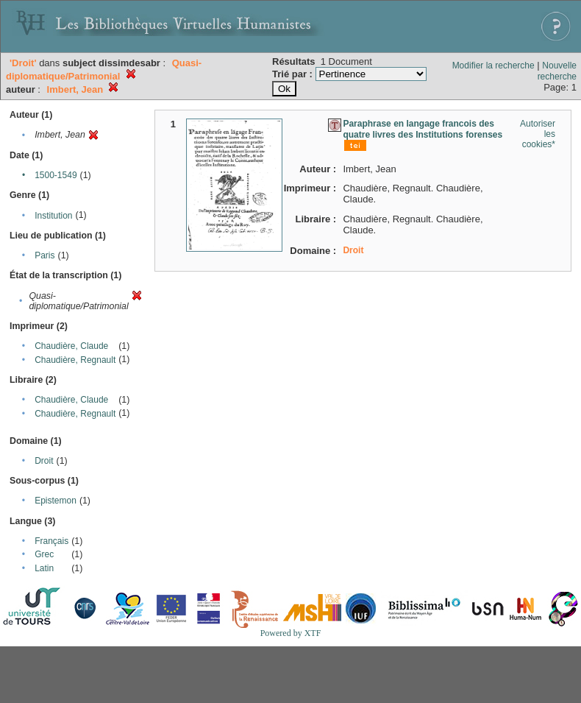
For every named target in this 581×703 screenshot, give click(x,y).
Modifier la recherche (493, 65)
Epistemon (55, 500)
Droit (44, 461)
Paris (44, 255)
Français (51, 541)
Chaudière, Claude (71, 346)
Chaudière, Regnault (75, 360)
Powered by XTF (290, 633)
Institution (53, 216)
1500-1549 (55, 175)
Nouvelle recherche (557, 71)
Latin (44, 568)
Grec (44, 554)
